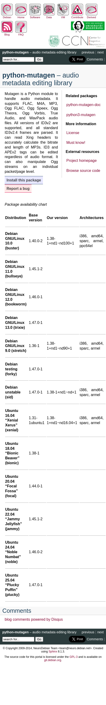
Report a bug (18, 189)
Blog (7, 33)
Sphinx (53, 651)
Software (35, 16)
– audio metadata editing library (39, 52)
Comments (95, 59)
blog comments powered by (34, 619)
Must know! (75, 143)
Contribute (77, 16)
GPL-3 (74, 657)
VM (63, 16)
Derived (91, 16)
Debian (7, 16)
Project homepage (81, 161)
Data (49, 16)
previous (88, 52)
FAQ (21, 33)
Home (21, 16)
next (100, 52)
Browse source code (83, 171)
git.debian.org (52, 660)
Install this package (24, 180)
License (72, 133)
